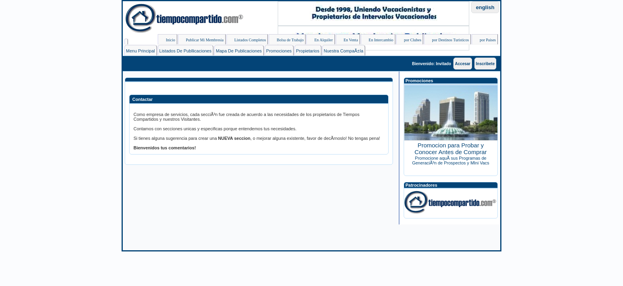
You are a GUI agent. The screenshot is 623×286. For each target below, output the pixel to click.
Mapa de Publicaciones (239, 50)
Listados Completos (247, 41)
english (485, 7)
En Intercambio (377, 41)
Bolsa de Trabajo (287, 41)
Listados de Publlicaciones (185, 50)
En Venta (347, 41)
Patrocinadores (421, 185)
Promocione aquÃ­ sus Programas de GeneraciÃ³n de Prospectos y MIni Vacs (450, 160)
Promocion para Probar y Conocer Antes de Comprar (450, 148)
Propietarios (307, 50)
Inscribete (485, 64)
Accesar (462, 64)
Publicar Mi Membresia (202, 41)
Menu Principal (140, 50)
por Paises (484, 41)
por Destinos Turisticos (447, 41)
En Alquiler (320, 41)
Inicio (167, 41)
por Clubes (410, 41)
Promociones (279, 50)
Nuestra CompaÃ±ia (344, 50)
